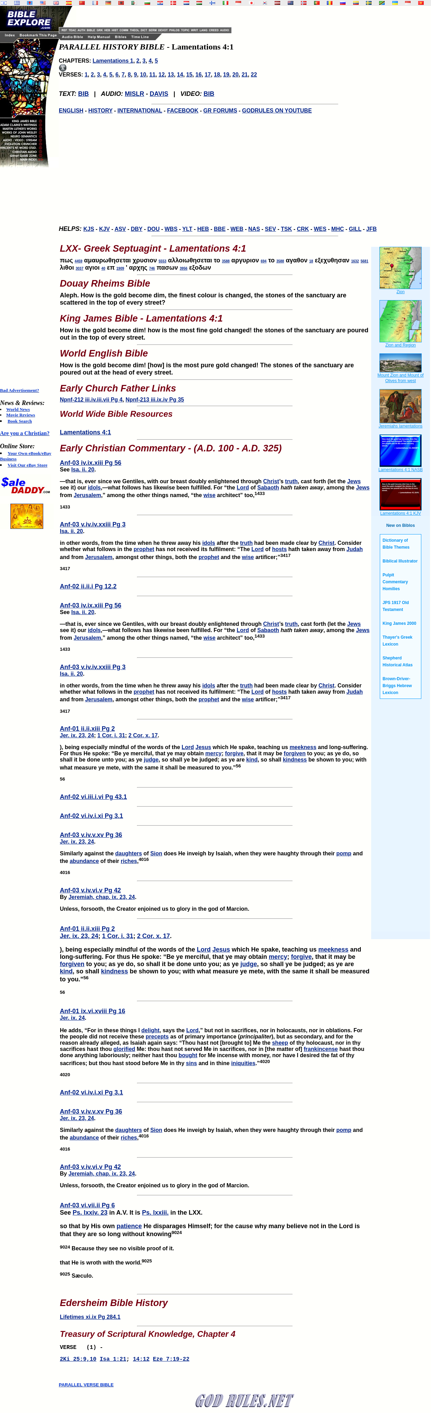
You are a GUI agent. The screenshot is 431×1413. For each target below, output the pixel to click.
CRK (303, 229)
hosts (279, 549)
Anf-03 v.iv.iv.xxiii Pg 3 (93, 524)
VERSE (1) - (83, 1348)
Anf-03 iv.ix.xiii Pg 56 (90, 462)
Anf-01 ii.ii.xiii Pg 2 (87, 728)
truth (291, 481)
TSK (286, 229)
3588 (226, 261)
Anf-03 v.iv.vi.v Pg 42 (90, 890)
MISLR (134, 93)
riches (129, 861)
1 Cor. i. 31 (111, 735)
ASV (120, 229)
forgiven (294, 753)
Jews (354, 481)
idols (94, 487)
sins (191, 1063)
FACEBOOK (183, 111)
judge (151, 760)
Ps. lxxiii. (155, 1212)
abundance (84, 861)
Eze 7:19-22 (171, 1361)
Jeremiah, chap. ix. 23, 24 (101, 897)
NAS (254, 229)
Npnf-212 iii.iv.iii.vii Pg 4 (91, 400)
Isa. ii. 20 (82, 469)
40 (103, 268)
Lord (243, 487)
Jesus (203, 747)
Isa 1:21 (113, 1361)
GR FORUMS (220, 111)
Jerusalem (87, 495)
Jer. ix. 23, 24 (77, 735)
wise (209, 495)
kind (252, 760)
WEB (236, 229)
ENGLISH (71, 111)
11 (152, 75)
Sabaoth (268, 487)
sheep (280, 1043)
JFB (371, 229)
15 (189, 75)
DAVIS (159, 93)
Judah (355, 549)
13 (171, 75)
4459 (78, 261)
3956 (183, 268)
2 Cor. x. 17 (143, 735)
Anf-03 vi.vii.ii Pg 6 (87, 1205)
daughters (128, 853)
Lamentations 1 (113, 61)
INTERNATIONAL (140, 111)
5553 (162, 261)
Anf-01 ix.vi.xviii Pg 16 (92, 1011)
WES (320, 229)
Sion (156, 853)
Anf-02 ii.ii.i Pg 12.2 (88, 586)
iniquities (243, 1063)
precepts (157, 1037)
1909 (120, 268)
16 (198, 75)
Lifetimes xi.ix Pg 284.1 (90, 1317)
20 (235, 75)
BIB (83, 93)
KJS (88, 229)
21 (244, 75)
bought (187, 1055)
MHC (337, 229)
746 (152, 268)
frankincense (321, 1049)
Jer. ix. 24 (72, 1018)
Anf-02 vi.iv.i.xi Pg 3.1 (91, 815)
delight (150, 1030)
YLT (187, 229)
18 (217, 75)
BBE (220, 229)
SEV (270, 229)
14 (180, 75)
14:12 (141, 1361)
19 (226, 75)
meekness (303, 747)
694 (264, 261)
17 (208, 75)
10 (143, 75)
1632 (355, 261)
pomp (343, 853)
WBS (171, 229)
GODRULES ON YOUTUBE (277, 111)
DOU (153, 229)
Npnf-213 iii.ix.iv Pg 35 (155, 400)
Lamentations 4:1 (85, 432)
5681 (364, 261)
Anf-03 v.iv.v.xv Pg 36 (91, 834)
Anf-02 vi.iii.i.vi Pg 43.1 (93, 796)
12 (161, 75)
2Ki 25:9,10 (78, 1361)
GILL (355, 229)
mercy (213, 753)
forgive (234, 753)
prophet (144, 549)
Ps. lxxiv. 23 (90, 1212)
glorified (124, 1049)
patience (129, 1226)
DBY (137, 229)
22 (254, 75)
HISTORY (100, 111)
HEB (203, 229)
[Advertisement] (27, 277)
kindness (295, 760)
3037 (79, 268)
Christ (271, 481)
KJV (104, 229)
